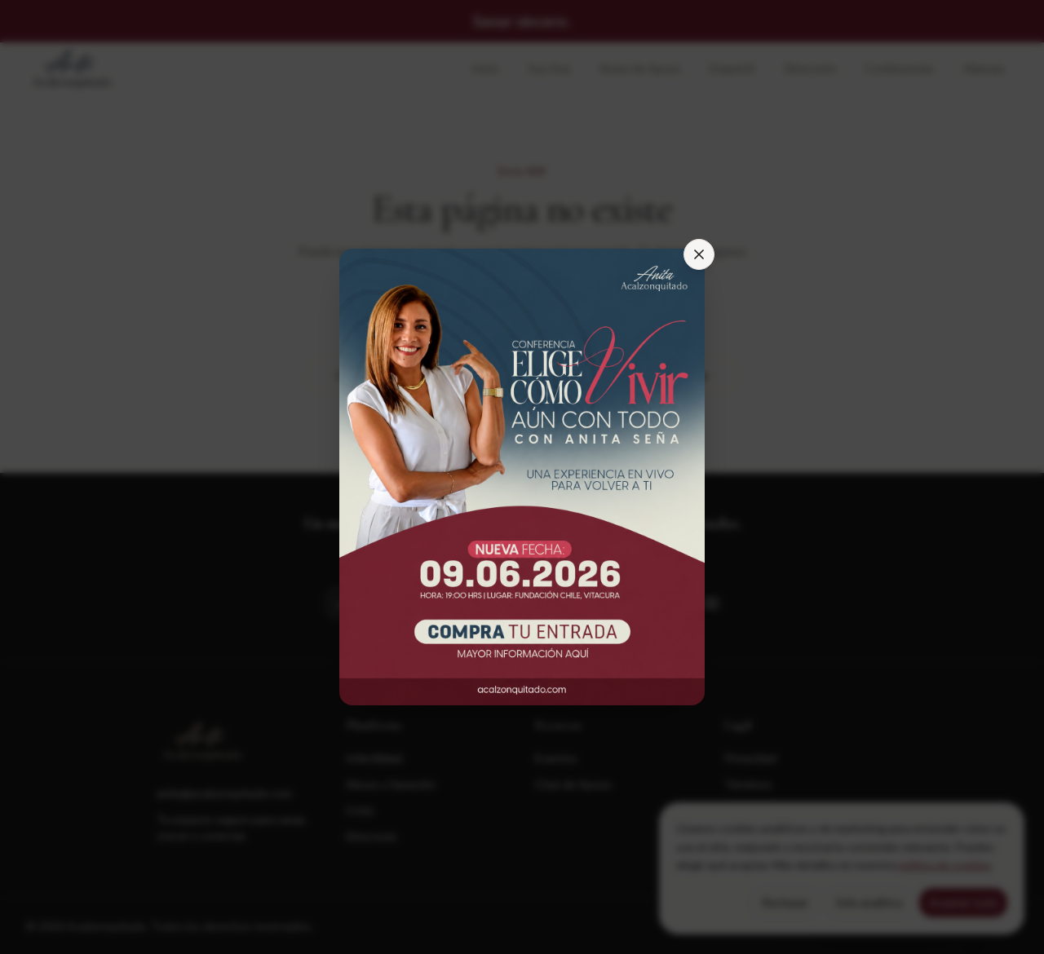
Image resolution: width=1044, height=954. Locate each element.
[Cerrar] (698, 254)
